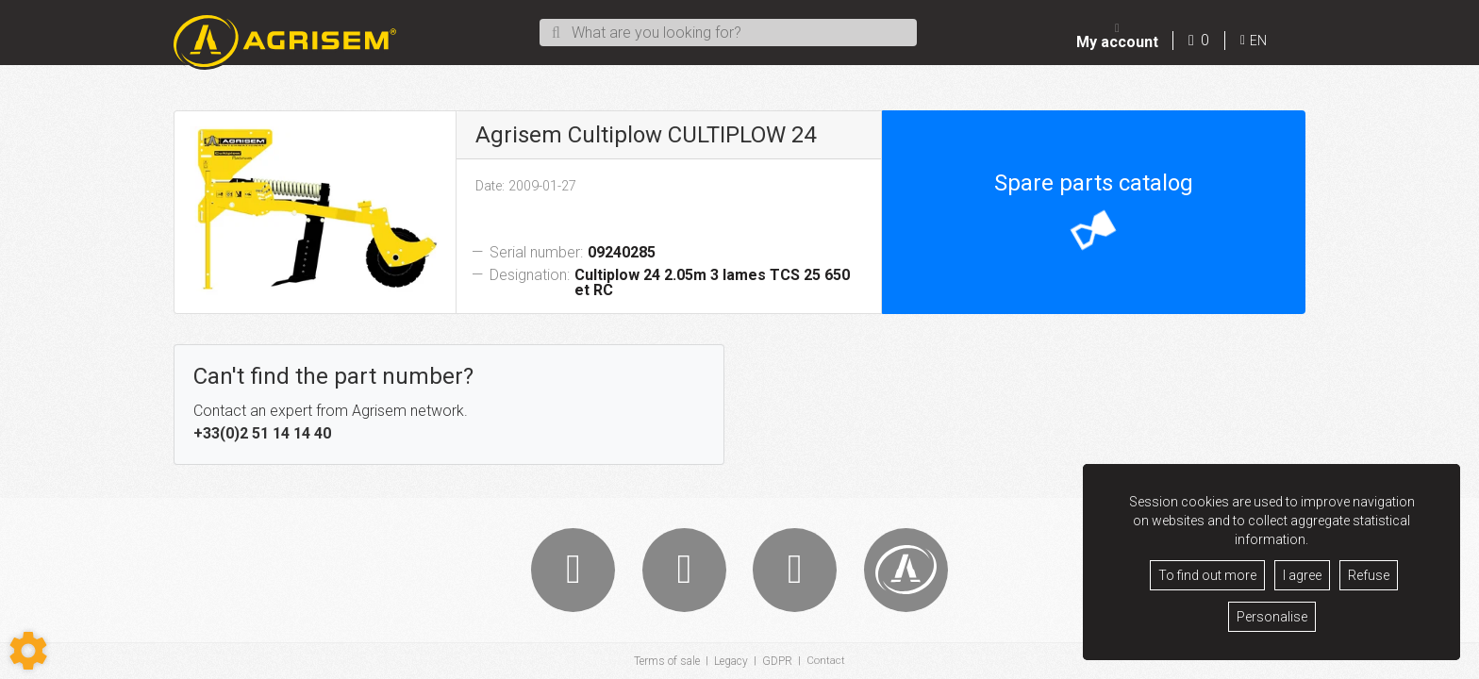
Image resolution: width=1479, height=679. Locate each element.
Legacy (731, 661)
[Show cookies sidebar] (28, 651)
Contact (825, 661)
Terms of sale (667, 661)
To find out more (1207, 575)
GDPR (777, 661)
